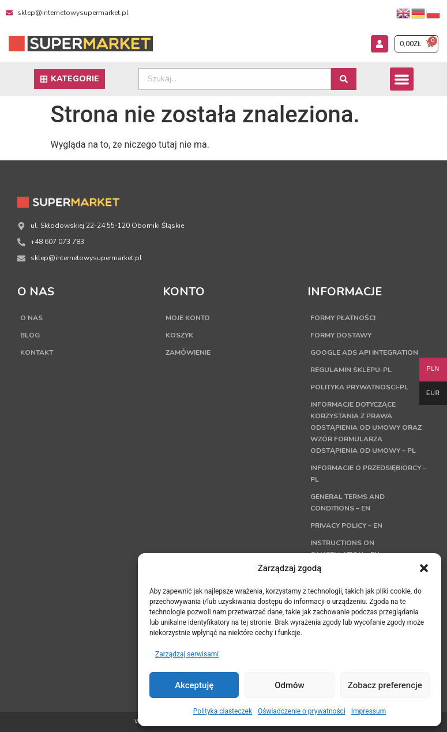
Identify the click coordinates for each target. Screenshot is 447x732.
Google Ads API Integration (364, 352)
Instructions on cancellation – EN (345, 548)
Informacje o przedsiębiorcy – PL (368, 473)
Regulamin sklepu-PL (351, 369)
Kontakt (36, 352)
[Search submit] (343, 79)
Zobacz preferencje (385, 685)
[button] (424, 568)
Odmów (290, 685)
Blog (30, 335)
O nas (31, 317)
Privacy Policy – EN (346, 525)
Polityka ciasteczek (222, 711)
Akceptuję (194, 685)
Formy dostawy (340, 335)
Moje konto (188, 317)
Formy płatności (342, 317)
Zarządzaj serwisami (187, 654)
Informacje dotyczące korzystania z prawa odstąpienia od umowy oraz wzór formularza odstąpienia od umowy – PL (366, 427)
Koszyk (179, 335)
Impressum (368, 711)
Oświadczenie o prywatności (301, 711)
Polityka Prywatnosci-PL (359, 387)
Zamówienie (188, 352)
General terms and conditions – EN (347, 502)
